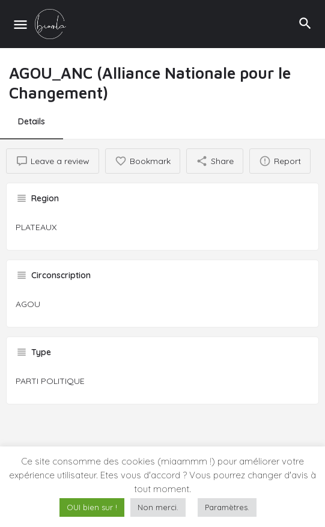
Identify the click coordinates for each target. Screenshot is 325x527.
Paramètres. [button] (227, 507)
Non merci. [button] (158, 507)
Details (31, 121)
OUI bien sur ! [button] (92, 507)
